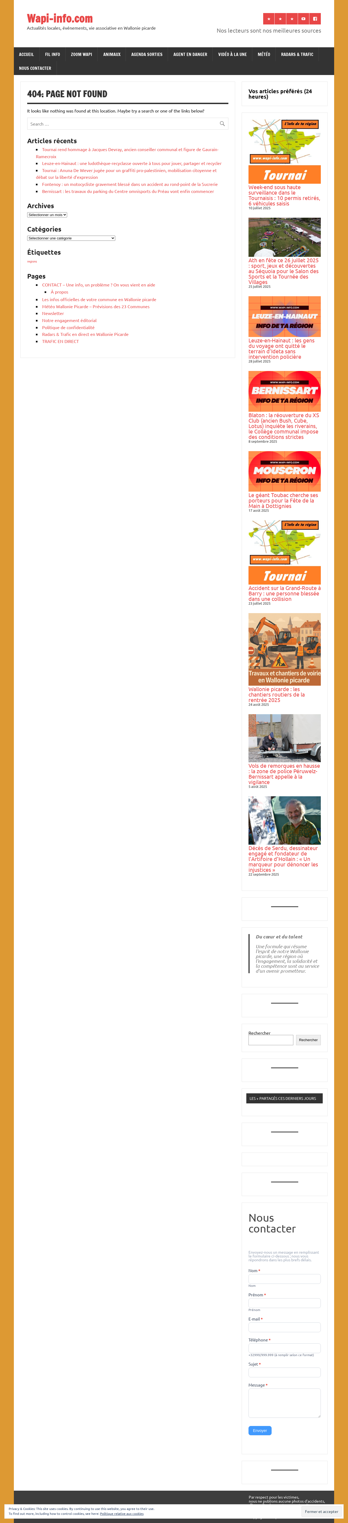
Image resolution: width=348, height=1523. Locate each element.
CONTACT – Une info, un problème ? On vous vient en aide (98, 284)
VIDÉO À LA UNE (232, 54)
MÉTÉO (264, 54)
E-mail (255, 1319)
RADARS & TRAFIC (297, 54)
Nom (254, 1270)
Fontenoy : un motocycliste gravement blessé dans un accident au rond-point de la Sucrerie (130, 184)
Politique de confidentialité (68, 327)
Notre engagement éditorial (69, 320)
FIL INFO (52, 54)
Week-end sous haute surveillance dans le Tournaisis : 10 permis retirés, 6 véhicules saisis (284, 195)
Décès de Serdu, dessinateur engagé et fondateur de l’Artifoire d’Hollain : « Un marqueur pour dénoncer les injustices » (283, 858)
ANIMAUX (111, 54)
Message (258, 1385)
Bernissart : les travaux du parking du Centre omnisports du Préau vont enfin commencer (128, 191)
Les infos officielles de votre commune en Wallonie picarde (99, 299)
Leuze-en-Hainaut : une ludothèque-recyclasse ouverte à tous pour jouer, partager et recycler (132, 163)
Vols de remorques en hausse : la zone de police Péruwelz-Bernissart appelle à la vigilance (284, 773)
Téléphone (259, 1340)
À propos (59, 291)
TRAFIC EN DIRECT (60, 341)
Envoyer (260, 1430)
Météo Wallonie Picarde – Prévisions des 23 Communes (96, 306)
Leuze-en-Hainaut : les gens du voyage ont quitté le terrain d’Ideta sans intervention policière (281, 348)
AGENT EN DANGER (190, 54)
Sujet (254, 1364)
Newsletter (53, 313)
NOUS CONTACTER (35, 68)
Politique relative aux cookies (122, 1513)
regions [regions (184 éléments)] (32, 261)
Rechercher (259, 1032)
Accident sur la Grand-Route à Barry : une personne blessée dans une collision (284, 593)
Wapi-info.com (59, 18)
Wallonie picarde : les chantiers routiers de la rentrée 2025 (276, 694)
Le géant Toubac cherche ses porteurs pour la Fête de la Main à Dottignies (283, 500)
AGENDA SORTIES (147, 54)
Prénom (257, 1295)
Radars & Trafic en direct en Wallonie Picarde (85, 334)
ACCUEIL (26, 54)
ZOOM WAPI (81, 54)
